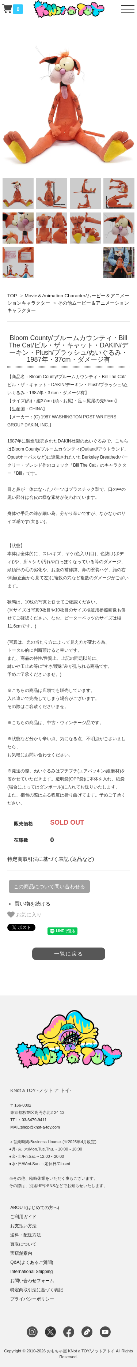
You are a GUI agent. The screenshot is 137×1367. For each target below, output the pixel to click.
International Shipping (31, 1271)
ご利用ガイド (23, 1216)
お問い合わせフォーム (32, 1280)
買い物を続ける (32, 904)
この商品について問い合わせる (49, 886)
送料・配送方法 (25, 1235)
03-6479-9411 (34, 1120)
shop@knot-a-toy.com (40, 1127)
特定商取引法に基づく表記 (36, 1289)
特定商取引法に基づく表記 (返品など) (50, 859)
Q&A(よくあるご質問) (31, 1262)
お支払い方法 (23, 1225)
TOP (12, 295)
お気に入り (24, 914)
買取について (23, 1244)
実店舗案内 (21, 1253)
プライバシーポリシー (32, 1299)
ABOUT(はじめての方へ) (34, 1207)
